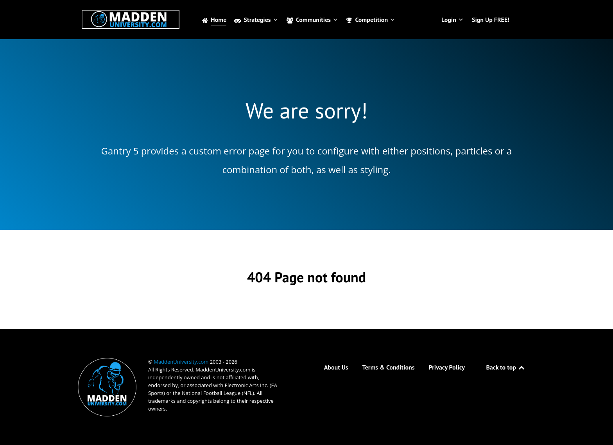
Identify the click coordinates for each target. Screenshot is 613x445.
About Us (336, 367)
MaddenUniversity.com (182, 361)
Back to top (505, 367)
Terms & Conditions (388, 367)
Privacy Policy (447, 367)
